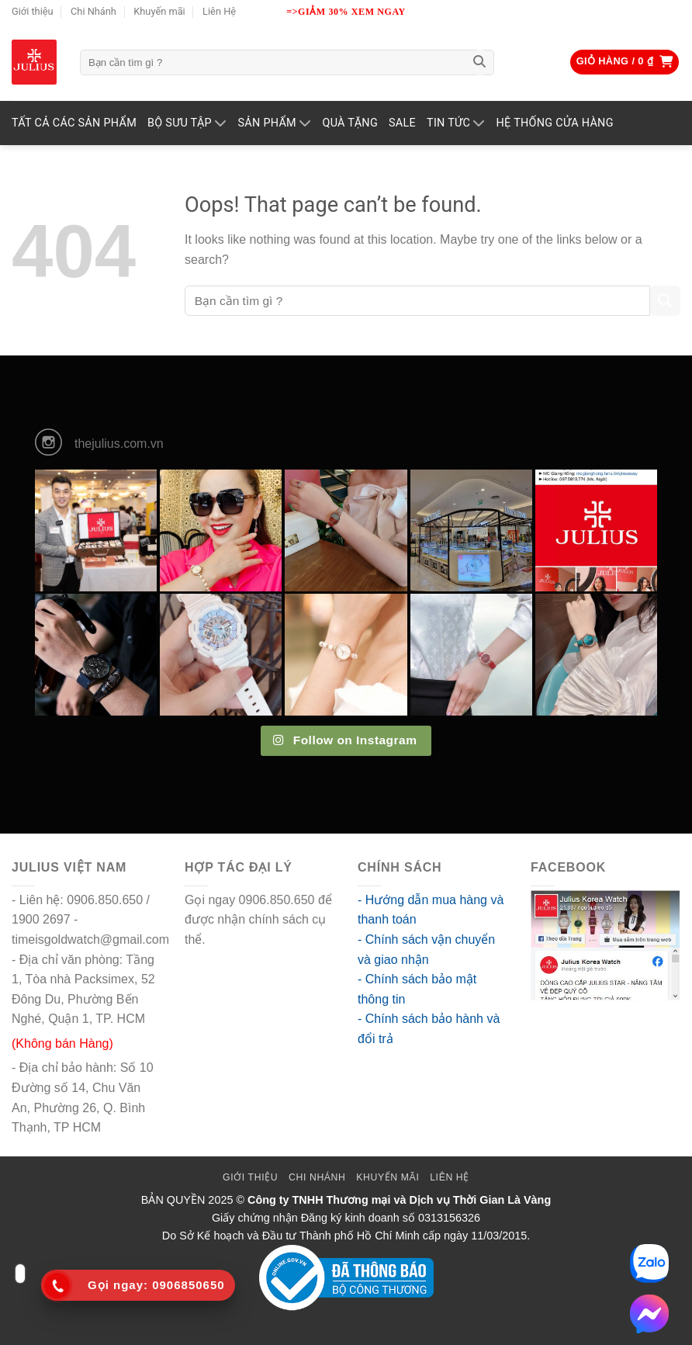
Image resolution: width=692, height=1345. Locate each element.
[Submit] (480, 62)
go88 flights (240, 939)
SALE (402, 123)
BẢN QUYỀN (173, 1200)
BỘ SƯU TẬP (187, 123)
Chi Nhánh (93, 11)
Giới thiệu (33, 11)
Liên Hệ (219, 11)
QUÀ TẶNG (350, 123)
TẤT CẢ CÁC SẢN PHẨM (74, 123)
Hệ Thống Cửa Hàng (555, 123)
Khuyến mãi (159, 11)
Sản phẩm (274, 123)
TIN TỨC (456, 123)
